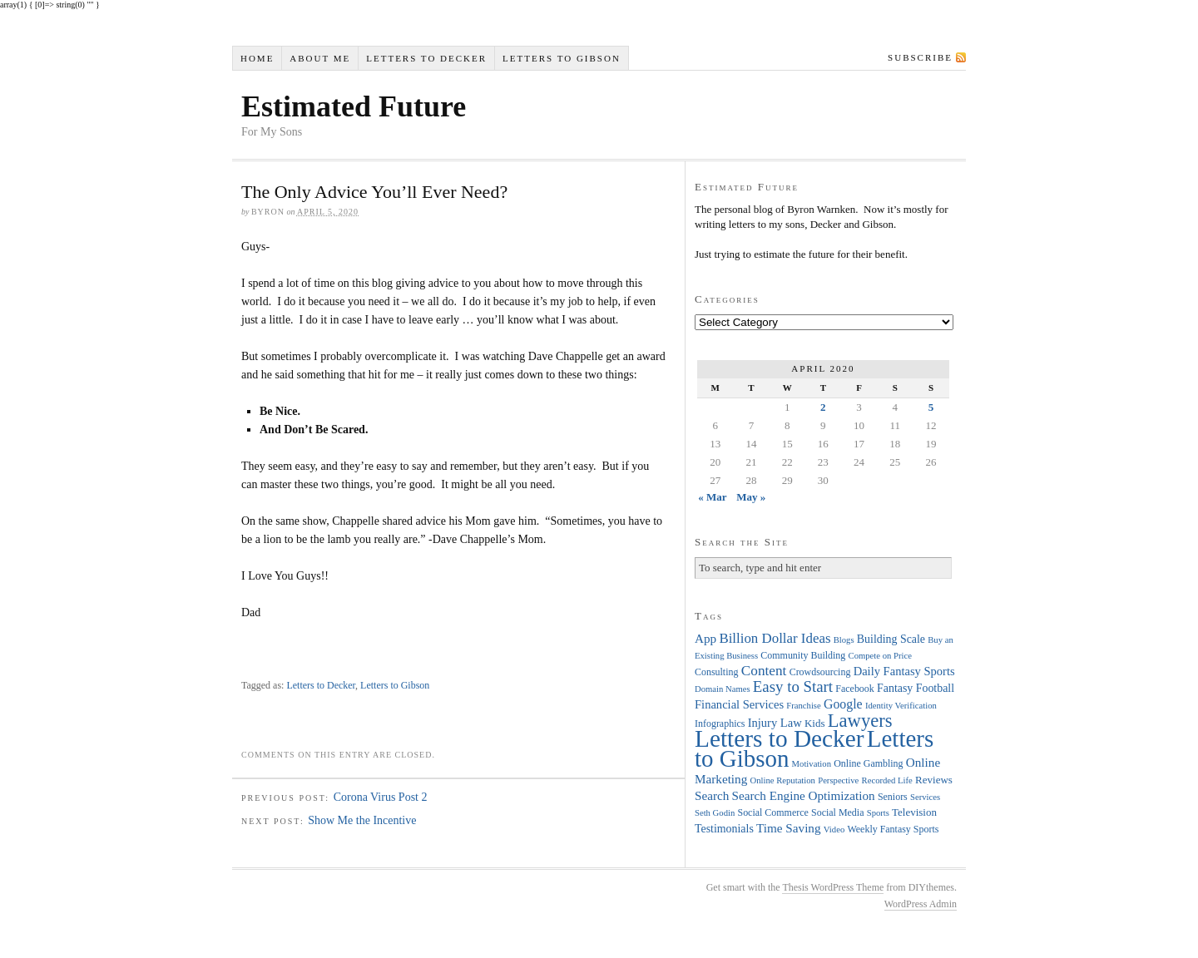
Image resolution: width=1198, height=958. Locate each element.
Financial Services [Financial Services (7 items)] (739, 704)
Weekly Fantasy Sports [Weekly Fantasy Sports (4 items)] (892, 829)
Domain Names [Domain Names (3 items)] (722, 689)
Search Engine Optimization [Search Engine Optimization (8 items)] (803, 795)
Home (257, 58)
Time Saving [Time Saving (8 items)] (788, 828)
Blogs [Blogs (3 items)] (844, 639)
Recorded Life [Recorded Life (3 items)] (887, 780)
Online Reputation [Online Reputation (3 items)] (782, 780)
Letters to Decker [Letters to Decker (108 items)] (779, 738)
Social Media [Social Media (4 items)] (837, 812)
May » (750, 497)
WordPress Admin (920, 904)
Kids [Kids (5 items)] (814, 723)
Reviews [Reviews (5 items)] (934, 779)
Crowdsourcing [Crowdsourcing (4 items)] (820, 672)
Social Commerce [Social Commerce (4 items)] (773, 812)
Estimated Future (353, 106)
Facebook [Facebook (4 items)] (854, 688)
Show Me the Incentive (362, 820)
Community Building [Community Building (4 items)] (802, 655)
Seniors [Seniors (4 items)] (893, 796)
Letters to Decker (426, 58)
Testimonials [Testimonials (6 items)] (724, 828)
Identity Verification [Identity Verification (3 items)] (901, 705)
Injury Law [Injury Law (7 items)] (775, 722)
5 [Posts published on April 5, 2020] (931, 407)
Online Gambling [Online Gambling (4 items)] (868, 763)
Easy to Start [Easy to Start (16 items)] (793, 686)
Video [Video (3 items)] (834, 829)
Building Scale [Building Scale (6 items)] (891, 639)
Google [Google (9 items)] (843, 704)
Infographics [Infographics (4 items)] (720, 723)
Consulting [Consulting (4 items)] (716, 672)
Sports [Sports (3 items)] (878, 812)
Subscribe (920, 57)
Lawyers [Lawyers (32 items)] (860, 720)
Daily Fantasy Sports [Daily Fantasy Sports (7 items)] (904, 671)
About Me (320, 58)
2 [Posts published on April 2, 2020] (823, 407)
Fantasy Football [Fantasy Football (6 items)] (915, 688)
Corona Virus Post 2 (381, 797)
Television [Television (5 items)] (914, 812)
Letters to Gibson (561, 58)
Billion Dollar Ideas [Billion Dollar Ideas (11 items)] (774, 638)
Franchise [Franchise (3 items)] (803, 705)
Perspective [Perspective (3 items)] (838, 780)
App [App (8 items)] (705, 638)
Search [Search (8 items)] (712, 795)
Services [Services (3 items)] (925, 797)
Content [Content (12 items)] (764, 671)
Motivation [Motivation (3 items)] (811, 763)
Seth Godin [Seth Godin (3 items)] (715, 812)
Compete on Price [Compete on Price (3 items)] (880, 655)
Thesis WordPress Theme (833, 887)
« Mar (712, 497)
